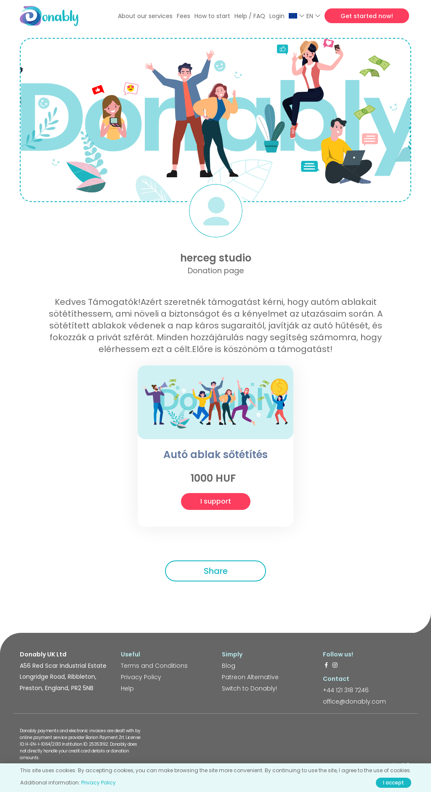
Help (127, 688)
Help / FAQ (249, 16)
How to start (212, 16)
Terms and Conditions (154, 665)
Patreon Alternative (250, 677)
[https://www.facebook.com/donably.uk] (326, 665)
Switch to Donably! (249, 688)
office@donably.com (354, 701)
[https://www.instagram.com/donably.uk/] (335, 665)
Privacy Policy (141, 677)
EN (313, 16)
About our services (145, 16)
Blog (228, 665)
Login (277, 16)
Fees (183, 16)
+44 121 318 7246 (346, 690)
